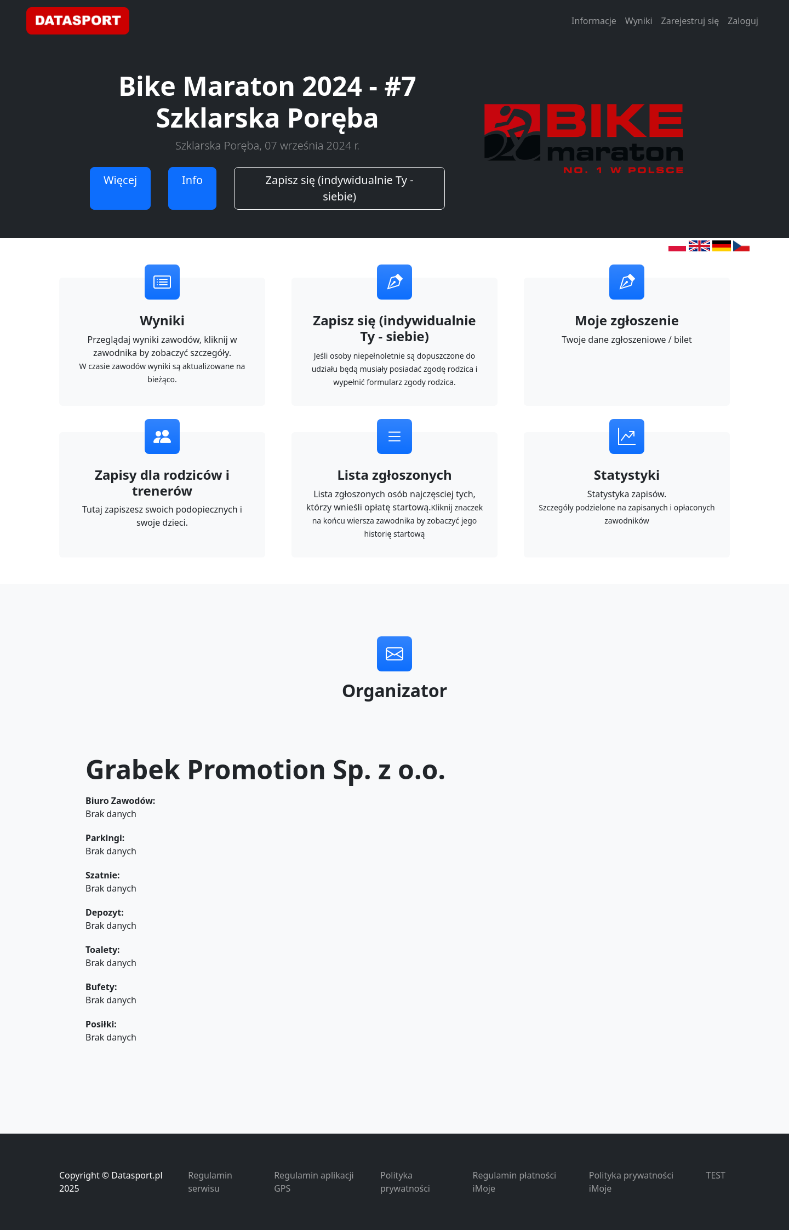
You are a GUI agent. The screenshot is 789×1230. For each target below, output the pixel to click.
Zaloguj (743, 21)
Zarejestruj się (690, 21)
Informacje (593, 21)
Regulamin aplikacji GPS (313, 1181)
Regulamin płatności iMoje (515, 1181)
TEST (715, 1175)
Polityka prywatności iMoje (631, 1181)
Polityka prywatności (405, 1181)
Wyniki (639, 21)
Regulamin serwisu (210, 1181)
